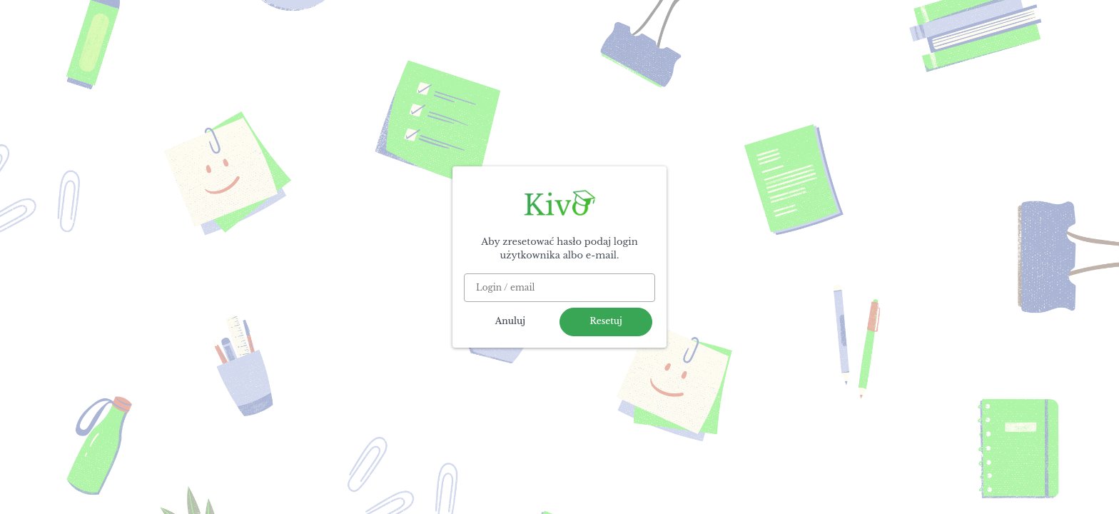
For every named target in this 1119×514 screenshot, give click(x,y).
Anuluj (510, 321)
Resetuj (605, 321)
